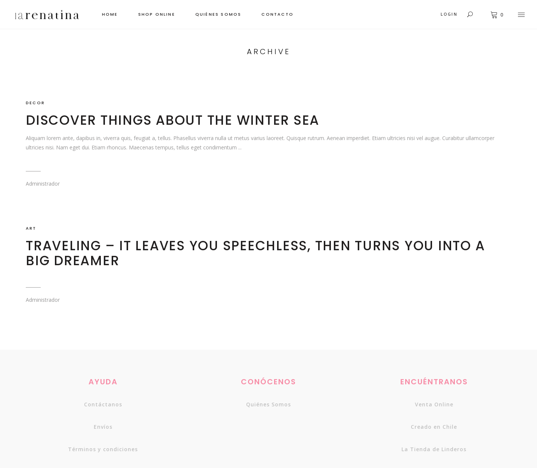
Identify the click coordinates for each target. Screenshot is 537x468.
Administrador (43, 183)
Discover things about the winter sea (172, 120)
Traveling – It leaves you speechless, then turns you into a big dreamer (255, 253)
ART (31, 228)
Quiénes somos (268, 404)
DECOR (35, 103)
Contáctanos (103, 404)
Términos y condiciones (103, 449)
